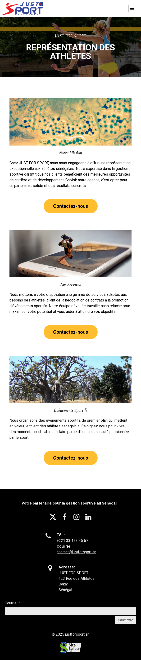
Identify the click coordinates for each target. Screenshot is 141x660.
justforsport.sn (77, 634)
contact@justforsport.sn (76, 552)
